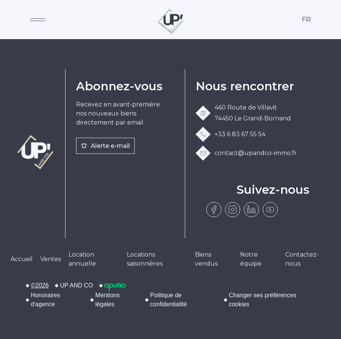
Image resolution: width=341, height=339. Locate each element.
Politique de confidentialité (168, 299)
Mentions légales (107, 299)
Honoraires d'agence (45, 299)
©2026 (40, 285)
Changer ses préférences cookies (263, 299)
